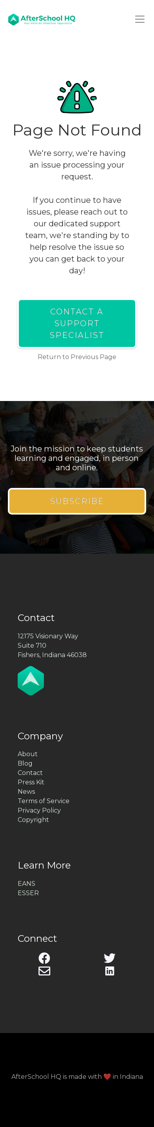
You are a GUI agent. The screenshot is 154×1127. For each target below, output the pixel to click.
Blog (25, 763)
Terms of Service (44, 801)
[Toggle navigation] (140, 19)
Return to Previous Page (77, 357)
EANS (26, 883)
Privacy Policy (39, 810)
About (28, 754)
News (26, 791)
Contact (30, 773)
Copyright (33, 820)
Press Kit (31, 782)
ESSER (28, 893)
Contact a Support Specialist (77, 323)
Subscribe (77, 501)
